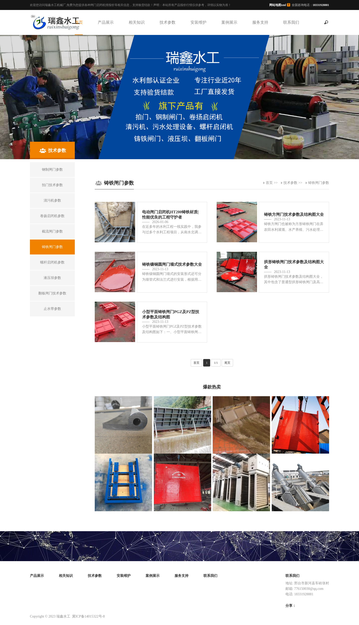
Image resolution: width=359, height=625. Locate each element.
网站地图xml (277, 5)
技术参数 (168, 22)
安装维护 (198, 22)
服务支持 (260, 22)
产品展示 (106, 22)
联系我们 (291, 22)
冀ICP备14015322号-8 (88, 616)
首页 (79, 22)
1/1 (216, 363)
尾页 (227, 363)
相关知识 (137, 22)
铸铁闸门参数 (318, 183)
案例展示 (229, 22)
